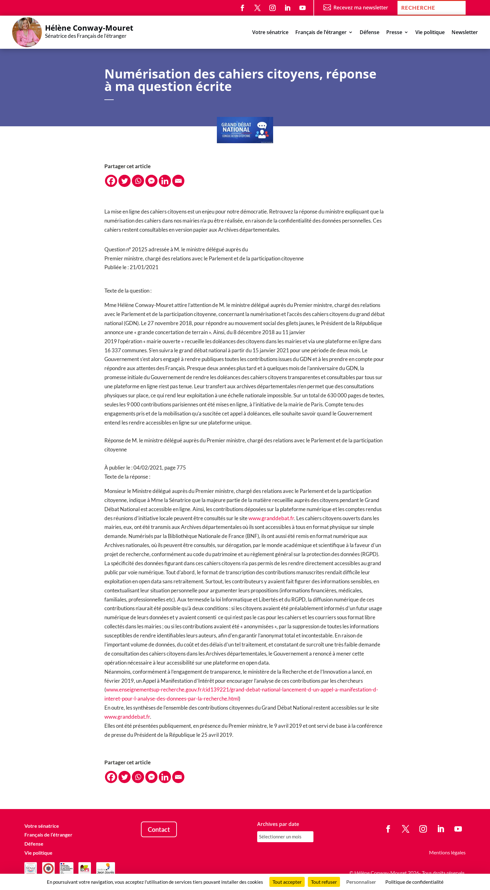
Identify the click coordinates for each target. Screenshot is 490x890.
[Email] (178, 181)
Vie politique (430, 33)
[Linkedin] (165, 181)
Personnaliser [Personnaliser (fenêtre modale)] (361, 882)
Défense (369, 33)
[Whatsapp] (138, 181)
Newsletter (465, 33)
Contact (159, 829)
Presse (394, 33)
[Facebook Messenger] (151, 181)
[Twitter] (124, 181)
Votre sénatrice (270, 33)
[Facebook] (111, 181)
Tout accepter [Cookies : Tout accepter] (287, 882)
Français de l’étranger (321, 33)
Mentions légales (447, 852)
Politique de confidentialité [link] (414, 882)
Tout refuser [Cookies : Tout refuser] (324, 882)
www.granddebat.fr (271, 518)
